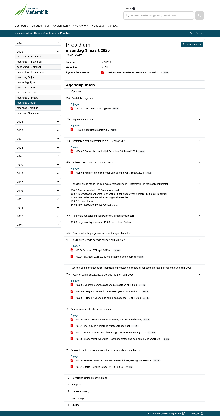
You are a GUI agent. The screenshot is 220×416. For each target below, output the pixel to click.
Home (37, 33)
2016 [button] (20, 190)
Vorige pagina (192, 44)
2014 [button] (20, 207)
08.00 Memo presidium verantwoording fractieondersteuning (110, 319)
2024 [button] (20, 121)
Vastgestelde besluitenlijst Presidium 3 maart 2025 (135, 72)
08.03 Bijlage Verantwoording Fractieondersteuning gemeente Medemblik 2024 (120, 339)
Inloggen (196, 413)
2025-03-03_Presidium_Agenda (95, 108)
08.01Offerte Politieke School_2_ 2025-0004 (102, 367)
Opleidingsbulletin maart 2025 (94, 129)
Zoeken (127, 8)
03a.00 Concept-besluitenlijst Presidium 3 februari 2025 (108, 151)
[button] (199, 15)
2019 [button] (20, 164)
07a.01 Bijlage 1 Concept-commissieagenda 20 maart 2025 (110, 291)
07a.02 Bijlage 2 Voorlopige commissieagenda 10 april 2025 (110, 298)
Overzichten (60, 25)
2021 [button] (20, 147)
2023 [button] (20, 130)
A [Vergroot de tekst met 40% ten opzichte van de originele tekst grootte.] (202, 33)
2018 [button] (20, 173)
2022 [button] (20, 139)
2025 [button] (20, 51)
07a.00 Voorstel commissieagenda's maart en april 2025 (108, 285)
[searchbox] (158, 15)
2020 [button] (20, 156)
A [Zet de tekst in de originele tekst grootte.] (191, 33)
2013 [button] (20, 216)
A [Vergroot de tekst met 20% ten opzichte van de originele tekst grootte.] (197, 33)
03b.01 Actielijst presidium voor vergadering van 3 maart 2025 (111, 172)
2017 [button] (20, 182)
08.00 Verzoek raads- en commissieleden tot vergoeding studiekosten (116, 360)
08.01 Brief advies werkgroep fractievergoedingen (105, 326)
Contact (112, 25)
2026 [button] (20, 43)
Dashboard (21, 25)
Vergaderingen (41, 25)
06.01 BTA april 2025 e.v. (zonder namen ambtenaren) (107, 256)
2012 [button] (20, 225)
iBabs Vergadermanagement (167, 413)
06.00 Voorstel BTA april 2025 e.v (96, 250)
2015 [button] (20, 199)
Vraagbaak (97, 25)
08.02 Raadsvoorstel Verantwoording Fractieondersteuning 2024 (113, 332)
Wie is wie (79, 25)
